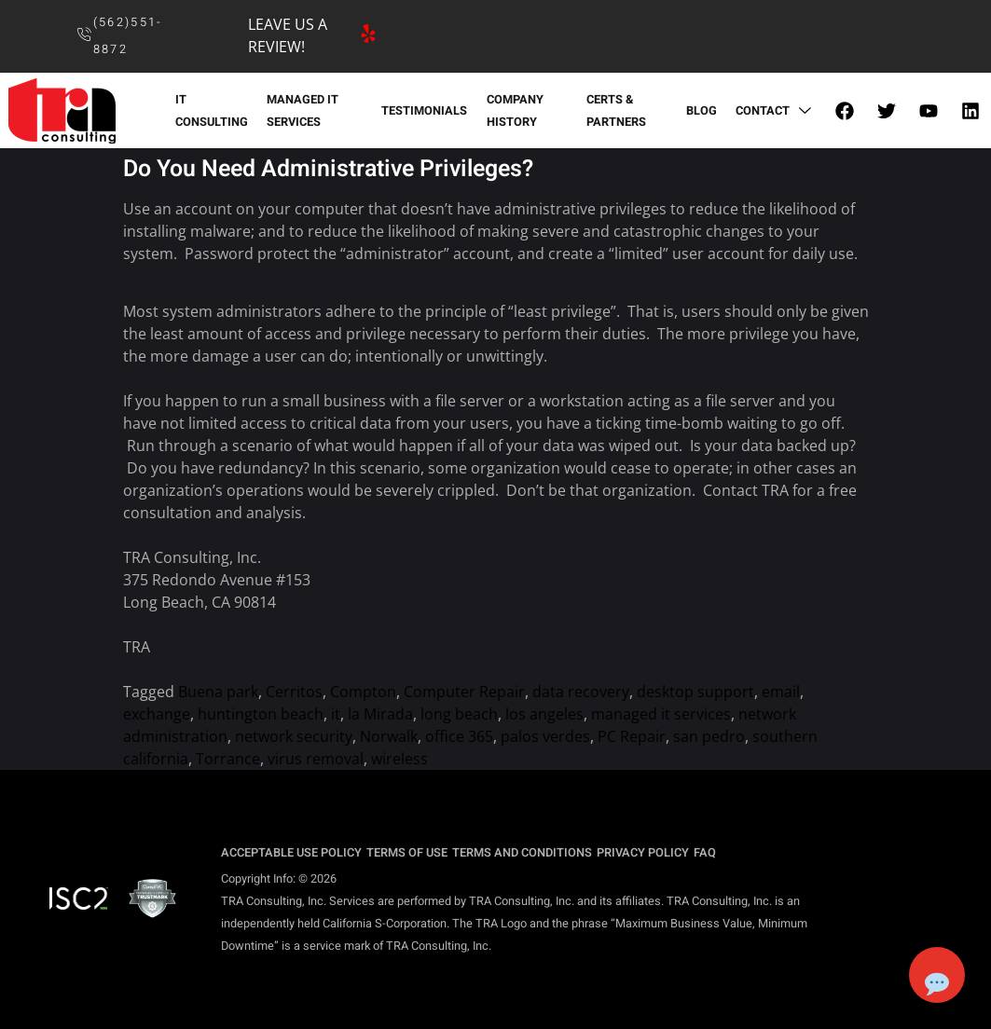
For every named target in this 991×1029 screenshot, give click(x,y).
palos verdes (545, 736)
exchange (156, 714)
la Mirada (380, 714)
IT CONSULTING (210, 110)
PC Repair (632, 736)
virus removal (316, 758)
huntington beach (260, 714)
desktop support (695, 691)
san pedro (709, 736)
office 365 (459, 736)
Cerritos (294, 691)
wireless (399, 758)
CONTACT (776, 111)
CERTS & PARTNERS (616, 110)
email (781, 691)
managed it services (661, 714)
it (335, 714)
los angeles (544, 714)
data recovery (580, 691)
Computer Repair (464, 691)
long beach (459, 714)
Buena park (218, 691)
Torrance (228, 758)
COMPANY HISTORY (514, 110)
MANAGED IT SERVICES (301, 110)
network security (293, 736)
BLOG (702, 111)
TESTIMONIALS (424, 111)
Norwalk (389, 736)
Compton (363, 691)
